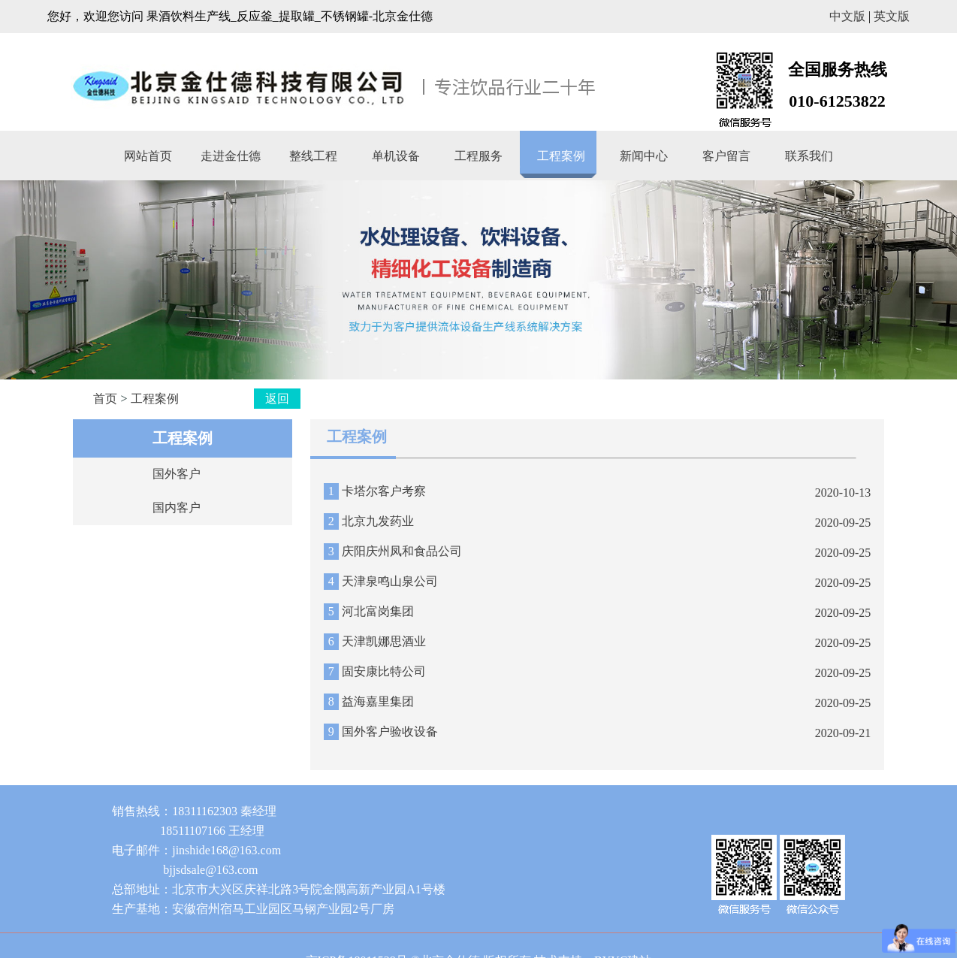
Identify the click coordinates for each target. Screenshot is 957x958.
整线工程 (313, 156)
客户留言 (726, 156)
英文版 (892, 16)
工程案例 (561, 156)
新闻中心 (644, 156)
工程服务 (478, 156)
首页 (105, 398)
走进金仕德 (231, 156)
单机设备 (396, 156)
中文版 (847, 16)
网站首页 (148, 156)
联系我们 (809, 156)
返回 (277, 398)
